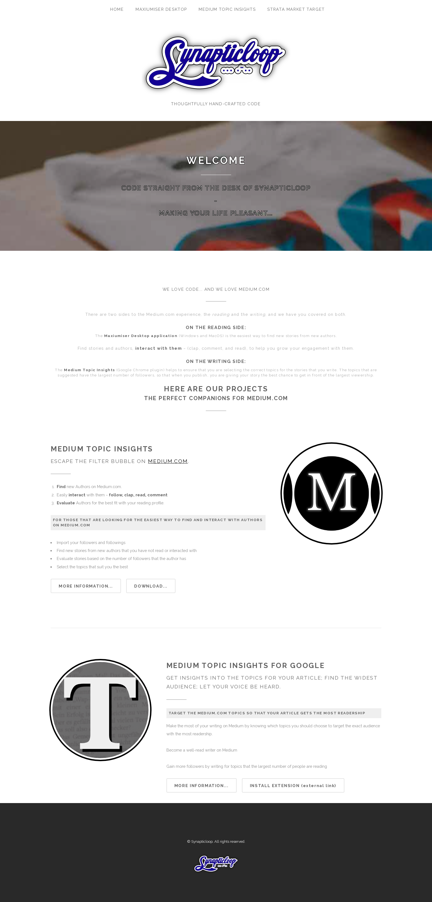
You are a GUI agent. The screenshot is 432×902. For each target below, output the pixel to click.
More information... (86, 586)
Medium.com (168, 461)
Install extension (293, 785)
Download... (151, 586)
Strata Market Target (296, 9)
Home (117, 9)
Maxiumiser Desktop (161, 9)
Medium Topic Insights (227, 9)
